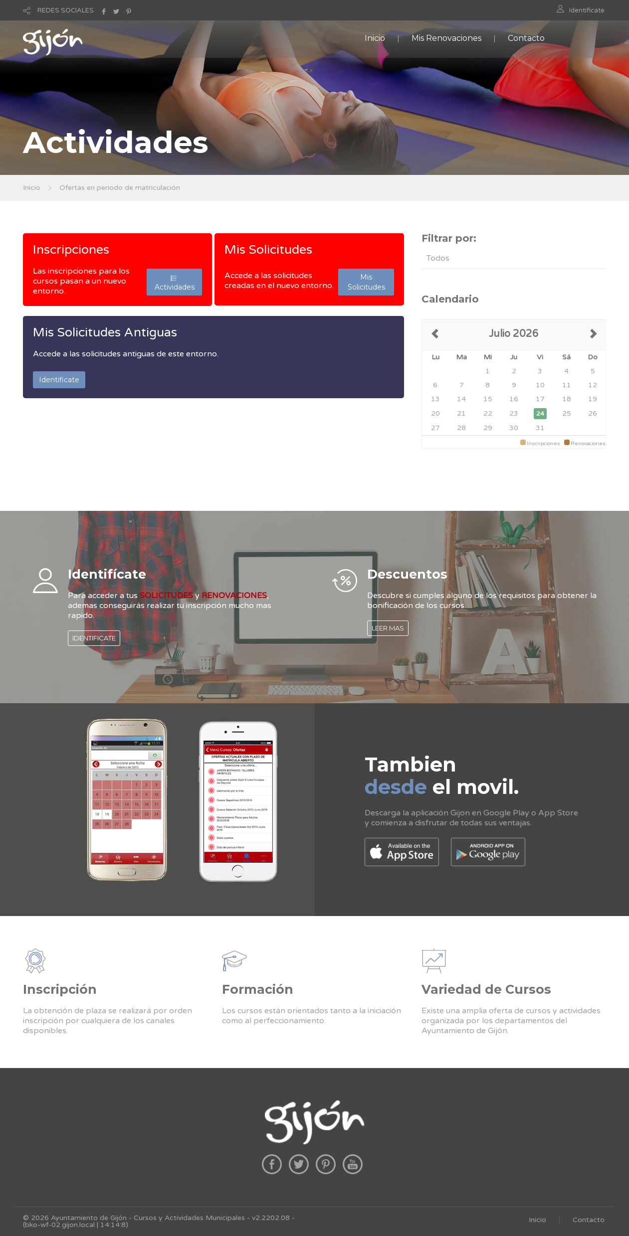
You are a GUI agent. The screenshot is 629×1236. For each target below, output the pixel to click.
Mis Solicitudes (268, 249)
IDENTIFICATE (94, 638)
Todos (437, 258)
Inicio (375, 38)
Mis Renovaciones (446, 38)
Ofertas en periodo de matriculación (119, 187)
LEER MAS (388, 628)
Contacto (526, 38)
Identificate (587, 10)
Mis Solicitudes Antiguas (105, 332)
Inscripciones (71, 249)
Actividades (175, 282)
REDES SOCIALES (65, 10)
